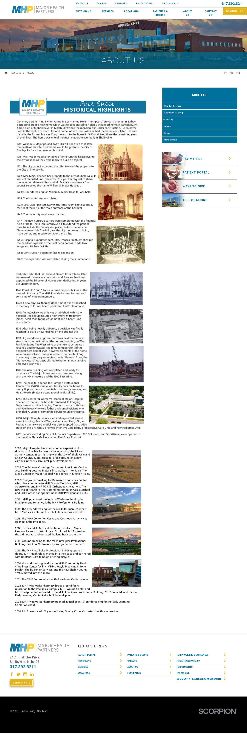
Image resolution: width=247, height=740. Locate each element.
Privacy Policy (27, 717)
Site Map (42, 717)
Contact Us (211, 13)
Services (108, 11)
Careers (101, 3)
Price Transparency (190, 662)
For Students (186, 670)
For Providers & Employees (195, 655)
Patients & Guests (160, 13)
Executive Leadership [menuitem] (179, 119)
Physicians (83, 11)
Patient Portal (88, 655)
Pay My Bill (184, 677)
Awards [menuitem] (170, 138)
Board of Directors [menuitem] (176, 109)
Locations (131, 11)
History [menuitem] (172, 128)
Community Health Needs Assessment (194, 687)
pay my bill (82, 3)
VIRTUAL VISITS (170, 3)
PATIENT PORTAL (145, 3)
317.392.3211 (233, 3)
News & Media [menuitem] (174, 157)
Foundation (135, 677)
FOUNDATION (121, 3)
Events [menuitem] (169, 147)
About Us (187, 13)
